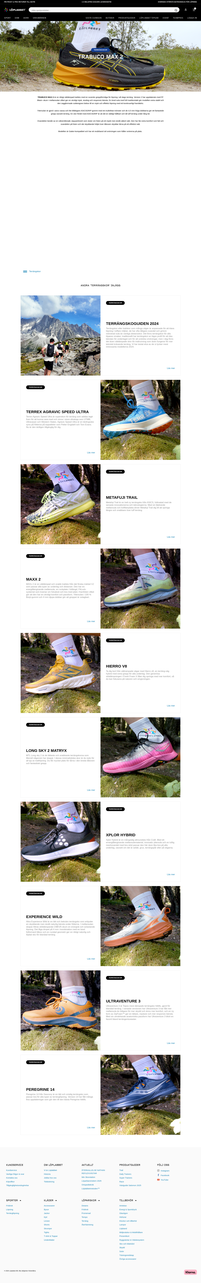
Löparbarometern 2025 (92, 1181)
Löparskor (89, 1200)
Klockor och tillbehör (128, 1221)
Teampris (178, 18)
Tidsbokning (49, 1182)
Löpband (123, 1228)
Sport (7, 18)
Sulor (121, 1251)
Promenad (86, 1213)
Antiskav (123, 1206)
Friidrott (9, 1206)
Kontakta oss (11, 1178)
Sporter (12, 1200)
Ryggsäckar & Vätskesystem (131, 1240)
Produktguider (126, 18)
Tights (46, 1232)
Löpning (9, 1209)
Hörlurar (122, 1217)
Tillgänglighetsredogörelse (17, 1185)
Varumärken (39, 18)
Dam (17, 18)
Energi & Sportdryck (128, 1209)
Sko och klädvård (126, 1244)
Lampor (122, 1225)
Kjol (45, 1217)
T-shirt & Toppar (51, 1236)
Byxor (46, 1209)
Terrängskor (32, 271)
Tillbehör (126, 1200)
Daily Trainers (125, 1174)
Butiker (110, 18)
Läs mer (171, 368)
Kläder (48, 1200)
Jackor (47, 1213)
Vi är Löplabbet (50, 1170)
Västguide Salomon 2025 (130, 1185)
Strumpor (48, 1228)
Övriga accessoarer (127, 1259)
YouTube (162, 1180)
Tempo (85, 1217)
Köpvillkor (10, 1182)
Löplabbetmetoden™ (91, 1188)
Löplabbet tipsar (149, 18)
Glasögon (123, 1213)
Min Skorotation (88, 1177)
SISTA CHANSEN (94, 18)
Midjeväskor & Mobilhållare (131, 1232)
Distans (85, 1206)
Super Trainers (125, 1178)
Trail (121, 1170)
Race (121, 1182)
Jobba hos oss (50, 1178)
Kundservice (11, 1170)
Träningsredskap (126, 1255)
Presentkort (124, 1236)
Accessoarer (49, 1206)
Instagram (163, 1171)
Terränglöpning (12, 1213)
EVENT (166, 18)
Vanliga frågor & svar (15, 1174)
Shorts (46, 1225)
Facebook (163, 1175)
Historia (47, 1174)
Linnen (47, 1221)
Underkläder (49, 1240)
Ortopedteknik (88, 1185)
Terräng (85, 1221)
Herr (26, 18)
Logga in (192, 18)
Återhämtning (87, 1225)
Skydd (122, 1247)
